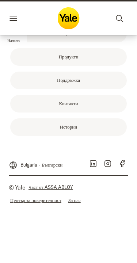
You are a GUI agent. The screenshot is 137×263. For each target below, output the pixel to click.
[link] (68, 57)
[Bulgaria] (35, 162)
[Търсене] (119, 18)
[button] (13, 41)
